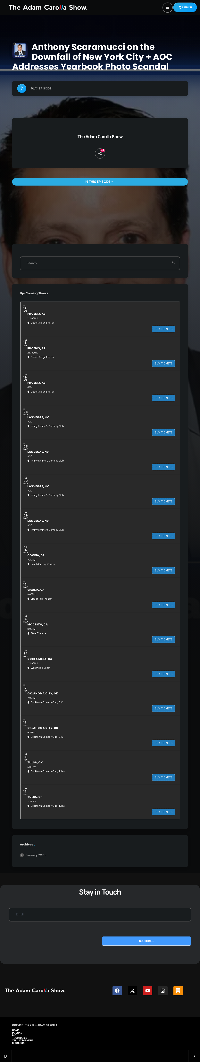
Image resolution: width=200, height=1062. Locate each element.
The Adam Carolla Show (99, 136)
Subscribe (146, 941)
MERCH (185, 7)
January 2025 (35, 855)
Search (32, 263)
